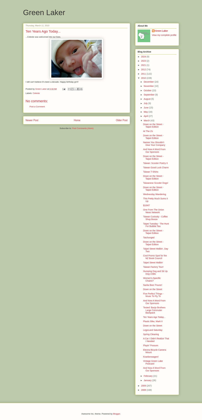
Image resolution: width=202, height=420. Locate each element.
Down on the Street (152, 289)
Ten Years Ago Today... (154, 317)
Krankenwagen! (150, 357)
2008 (144, 390)
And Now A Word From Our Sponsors (154, 150)
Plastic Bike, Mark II (153, 321)
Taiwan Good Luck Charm (156, 167)
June (146, 107)
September (149, 94)
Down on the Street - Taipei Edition (153, 125)
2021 (144, 65)
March (147, 120)
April (146, 116)
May (146, 112)
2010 (144, 78)
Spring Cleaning (151, 334)
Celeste (36, 93)
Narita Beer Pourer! (152, 285)
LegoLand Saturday (152, 330)
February (148, 376)
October (148, 90)
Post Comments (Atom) (82, 128)
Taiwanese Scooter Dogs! (155, 183)
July (146, 103)
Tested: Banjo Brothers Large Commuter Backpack (154, 310)
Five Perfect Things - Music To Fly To (153, 295)
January (148, 380)
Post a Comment (37, 106)
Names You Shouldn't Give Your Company (154, 143)
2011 (144, 74)
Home (77, 120)
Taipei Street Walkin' (153, 262)
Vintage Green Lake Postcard (153, 362)
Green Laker (44, 12)
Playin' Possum (150, 345)
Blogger (116, 414)
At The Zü (148, 131)
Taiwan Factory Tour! (153, 267)
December (149, 82)
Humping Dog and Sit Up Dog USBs (155, 272)
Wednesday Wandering (154, 194)
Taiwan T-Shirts (150, 172)
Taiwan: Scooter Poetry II (155, 163)
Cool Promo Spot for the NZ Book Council (155, 257)
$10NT (146, 205)
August (147, 99)
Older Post (122, 120)
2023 (144, 61)
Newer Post (32, 120)
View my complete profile (164, 35)
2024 (144, 56)
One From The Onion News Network (153, 211)
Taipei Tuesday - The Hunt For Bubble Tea (156, 225)
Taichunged (148, 237)
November (149, 86)
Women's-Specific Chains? (152, 279)
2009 (144, 385)
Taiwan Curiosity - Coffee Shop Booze (155, 218)
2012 (144, 69)
